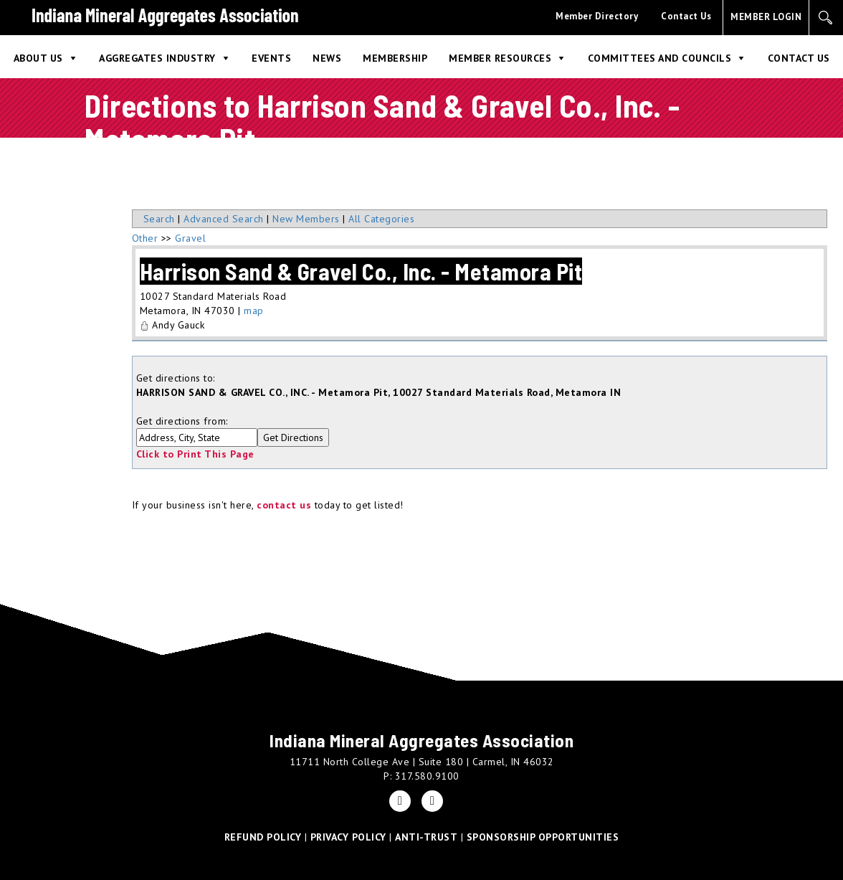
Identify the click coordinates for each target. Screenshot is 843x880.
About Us (38, 58)
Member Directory (597, 16)
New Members (306, 218)
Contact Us (686, 16)
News (327, 58)
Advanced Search (224, 218)
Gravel (190, 238)
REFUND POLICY (263, 837)
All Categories (381, 218)
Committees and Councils (660, 58)
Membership (395, 58)
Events (271, 58)
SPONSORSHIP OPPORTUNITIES (543, 837)
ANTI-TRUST (426, 837)
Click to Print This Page (195, 454)
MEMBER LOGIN (765, 17)
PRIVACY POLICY (348, 837)
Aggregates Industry (157, 58)
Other (145, 238)
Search (159, 218)
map (254, 310)
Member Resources (500, 58)
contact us (284, 504)
